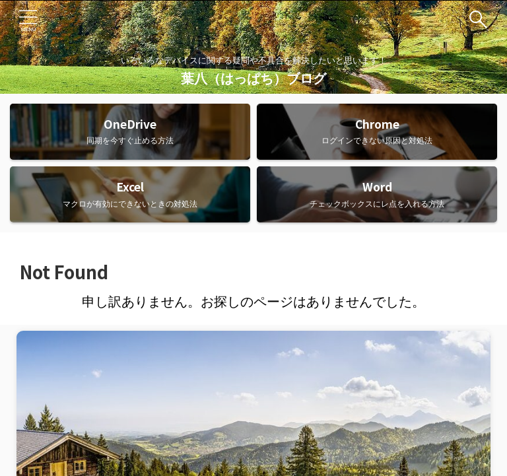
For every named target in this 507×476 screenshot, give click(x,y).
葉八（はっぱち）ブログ (253, 78)
